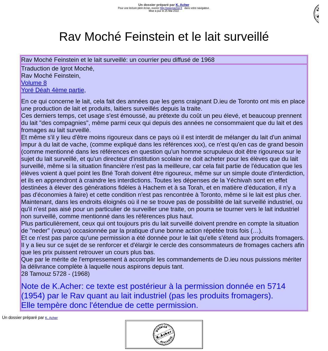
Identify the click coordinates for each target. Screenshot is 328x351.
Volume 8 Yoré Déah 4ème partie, (53, 86)
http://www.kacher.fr (171, 8)
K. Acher (182, 5)
